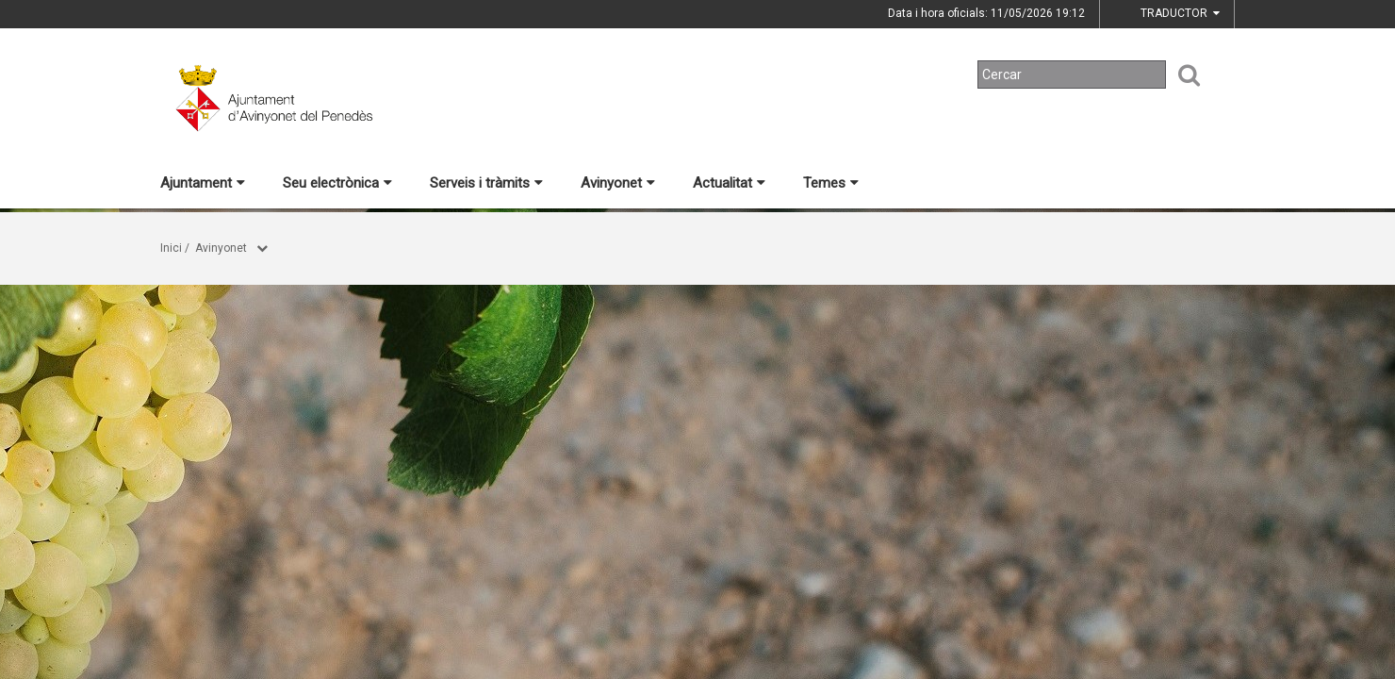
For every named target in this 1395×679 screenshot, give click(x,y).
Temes (831, 182)
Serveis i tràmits (486, 182)
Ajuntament (202, 182)
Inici (171, 248)
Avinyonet (618, 182)
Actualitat (729, 182)
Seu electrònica (337, 182)
